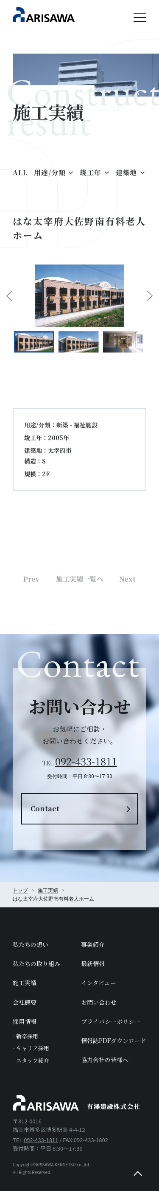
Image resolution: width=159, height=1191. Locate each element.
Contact (45, 808)
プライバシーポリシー (110, 1021)
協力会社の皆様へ (104, 1059)
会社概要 (24, 1002)
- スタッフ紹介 (31, 1060)
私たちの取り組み (36, 963)
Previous (9, 302)
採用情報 (24, 1021)
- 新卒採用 (25, 1036)
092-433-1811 (86, 760)
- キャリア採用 (31, 1048)
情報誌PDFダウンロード (113, 1040)
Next (150, 302)
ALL (20, 179)
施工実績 (24, 982)
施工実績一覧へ (79, 603)
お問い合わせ (99, 1002)
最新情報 (93, 963)
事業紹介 (93, 944)
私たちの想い (30, 944)
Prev (31, 603)
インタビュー (98, 982)
